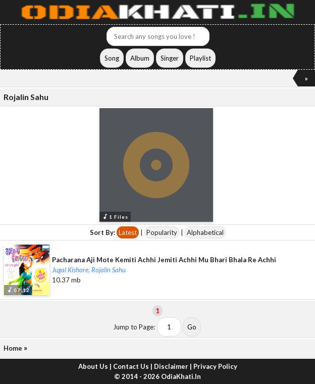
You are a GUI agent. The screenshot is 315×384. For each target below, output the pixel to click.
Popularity (161, 232)
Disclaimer (171, 366)
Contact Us (131, 366)
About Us (93, 366)
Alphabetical (205, 232)
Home (13, 348)
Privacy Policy (215, 366)
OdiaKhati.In (181, 376)
